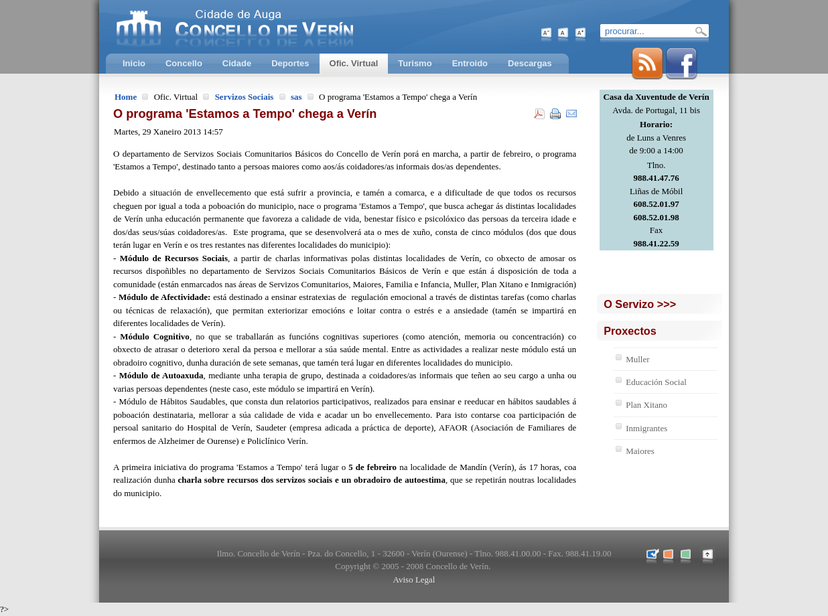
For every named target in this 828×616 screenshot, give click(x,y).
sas (296, 97)
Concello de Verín (290, 27)
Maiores (640, 451)
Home (126, 97)
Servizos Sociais (244, 97)
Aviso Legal (414, 579)
